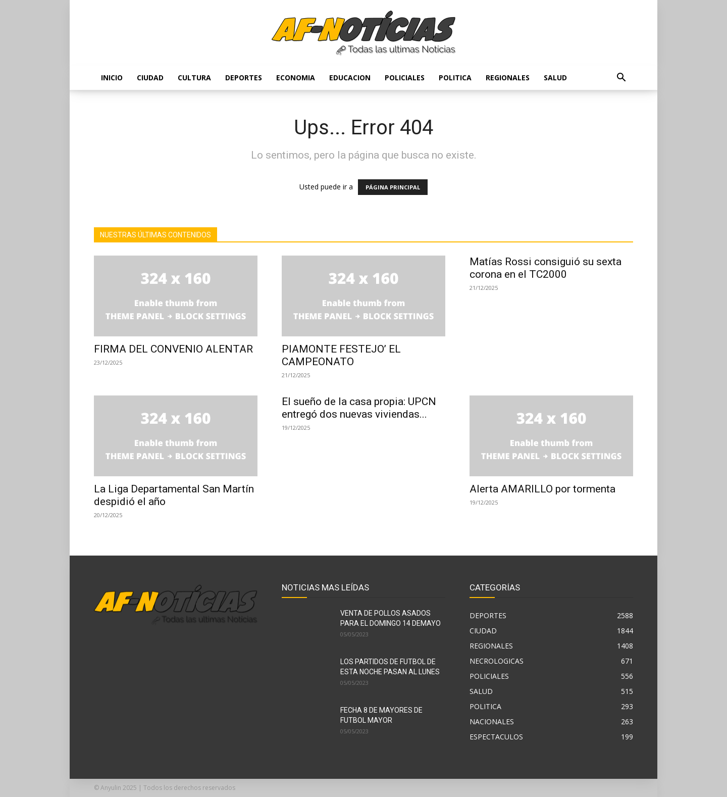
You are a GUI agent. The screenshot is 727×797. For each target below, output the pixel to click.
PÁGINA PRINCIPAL (393, 187)
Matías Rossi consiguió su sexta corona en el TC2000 (545, 268)
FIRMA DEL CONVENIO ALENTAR (173, 349)
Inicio (112, 77)
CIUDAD (150, 77)
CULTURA (194, 77)
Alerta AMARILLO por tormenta (542, 489)
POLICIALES (405, 77)
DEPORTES (243, 77)
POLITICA (455, 77)
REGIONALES (508, 77)
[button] (621, 78)
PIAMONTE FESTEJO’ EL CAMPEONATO (341, 355)
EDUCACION (350, 77)
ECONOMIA (295, 77)
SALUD (555, 77)
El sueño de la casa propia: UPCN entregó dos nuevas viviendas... (359, 407)
